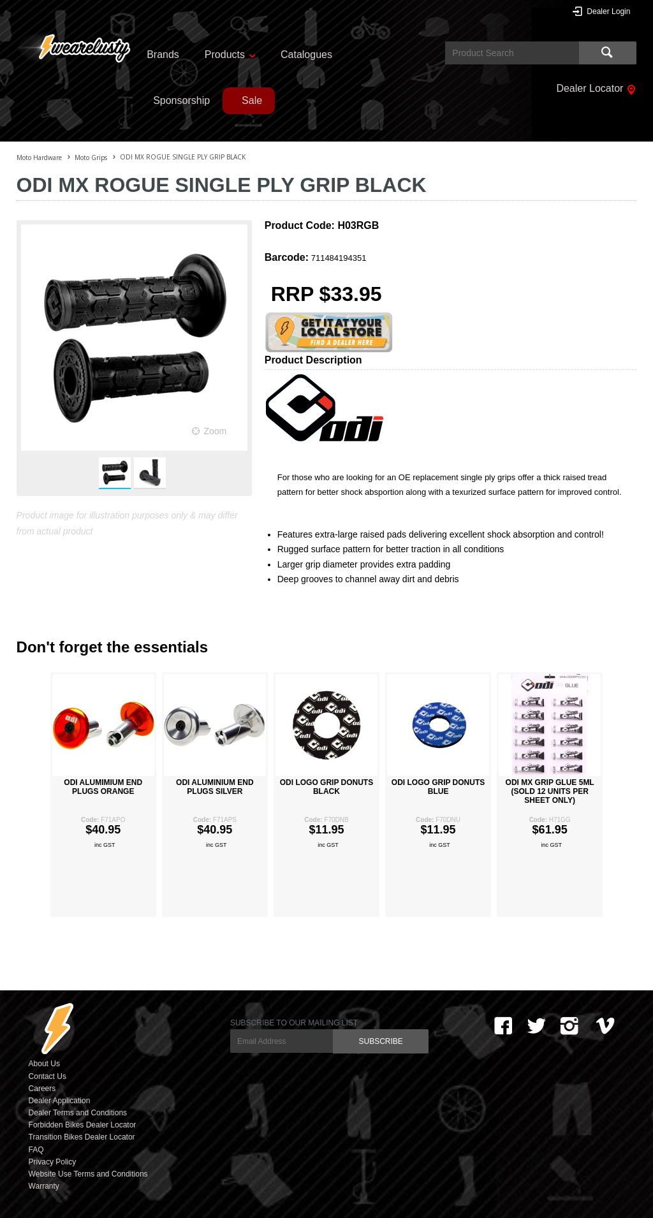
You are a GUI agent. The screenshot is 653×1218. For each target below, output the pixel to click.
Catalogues (306, 54)
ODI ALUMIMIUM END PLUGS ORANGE (103, 787)
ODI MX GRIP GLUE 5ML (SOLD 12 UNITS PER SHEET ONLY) (550, 791)
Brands (163, 54)
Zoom (214, 431)
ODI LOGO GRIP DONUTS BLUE (438, 787)
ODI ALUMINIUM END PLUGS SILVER (215, 787)
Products (225, 54)
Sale (252, 100)
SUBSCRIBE (380, 1041)
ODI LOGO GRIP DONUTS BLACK (326, 787)
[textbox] (512, 52)
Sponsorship (181, 100)
